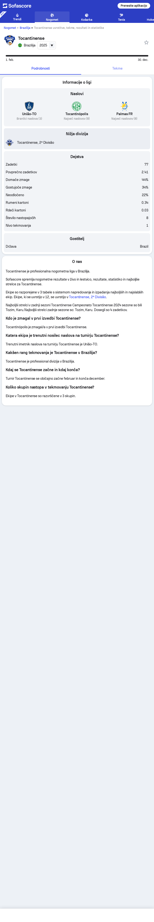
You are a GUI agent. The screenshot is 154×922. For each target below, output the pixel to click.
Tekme (117, 68)
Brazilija (25, 28)
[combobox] (46, 45)
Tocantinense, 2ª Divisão (87, 297)
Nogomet (10, 28)
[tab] (40, 69)
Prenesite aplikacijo (134, 5)
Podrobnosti (40, 68)
